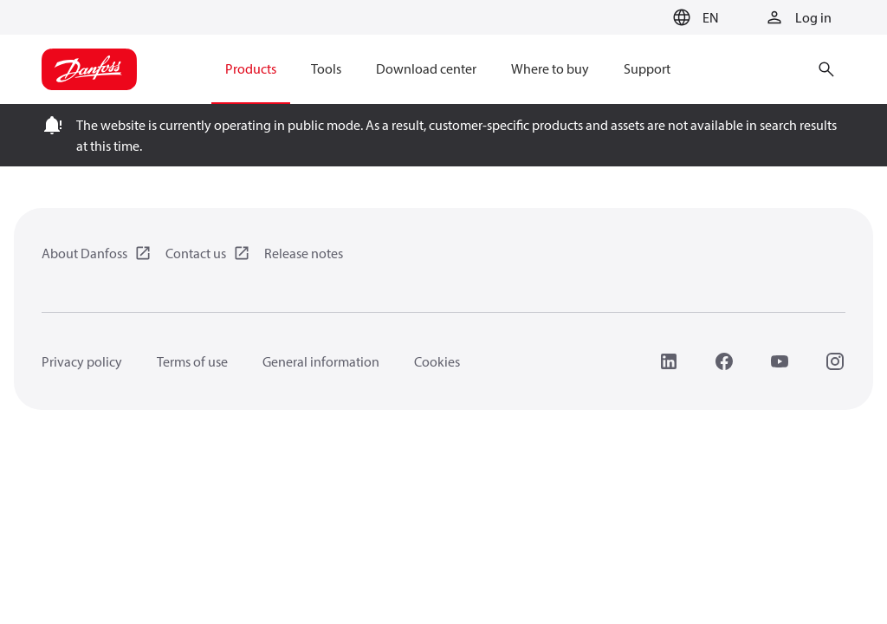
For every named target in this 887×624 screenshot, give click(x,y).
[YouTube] (779, 361)
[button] (693, 17)
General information (320, 361)
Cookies (437, 361)
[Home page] (89, 69)
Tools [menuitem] (326, 68)
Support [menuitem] (647, 68)
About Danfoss (84, 253)
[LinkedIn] (668, 361)
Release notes (303, 253)
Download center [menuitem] (426, 68)
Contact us (195, 253)
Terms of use (192, 361)
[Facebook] (724, 361)
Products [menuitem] (250, 68)
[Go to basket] (638, 18)
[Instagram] (835, 361)
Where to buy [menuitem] (550, 68)
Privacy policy (82, 361)
